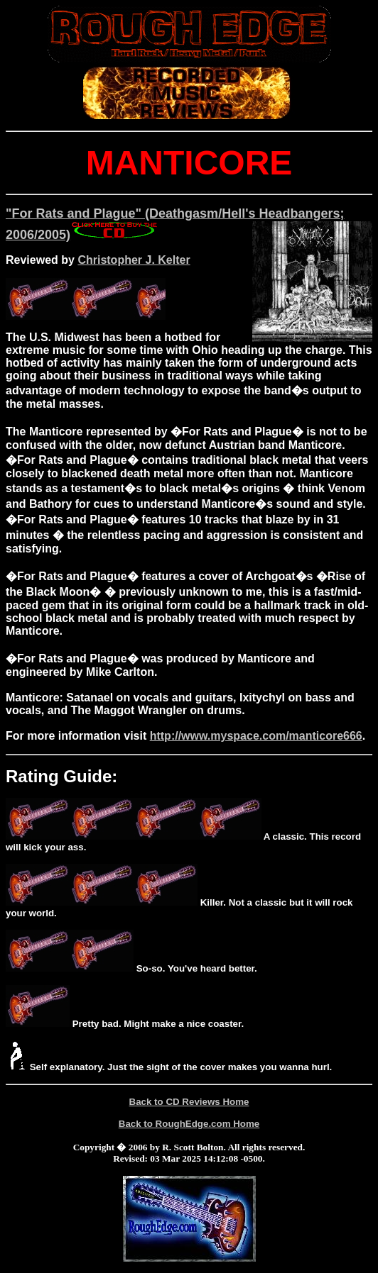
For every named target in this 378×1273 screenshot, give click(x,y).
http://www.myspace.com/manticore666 (256, 736)
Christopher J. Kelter (133, 260)
